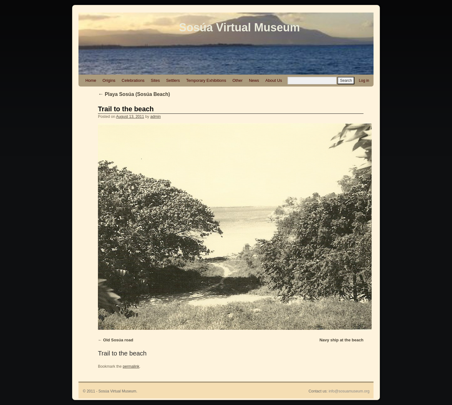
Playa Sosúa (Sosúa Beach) (134, 94)
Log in (364, 80)
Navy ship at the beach (341, 340)
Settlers (173, 80)
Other (237, 80)
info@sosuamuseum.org (349, 391)
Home (90, 80)
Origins (109, 80)
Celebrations (133, 80)
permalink (131, 366)
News (254, 80)
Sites (155, 80)
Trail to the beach (126, 109)
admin (155, 116)
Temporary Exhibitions (206, 80)
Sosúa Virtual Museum (239, 27)
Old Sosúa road (118, 340)
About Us (273, 80)
